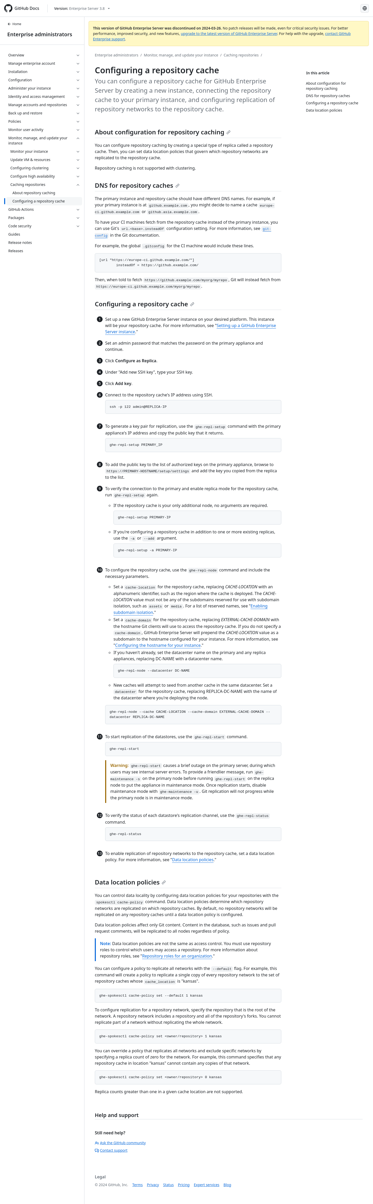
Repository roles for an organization (177, 956)
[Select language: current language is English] (365, 8)
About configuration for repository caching (163, 132)
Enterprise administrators (39, 34)
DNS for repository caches (137, 185)
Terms (137, 1184)
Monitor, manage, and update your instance (181, 55)
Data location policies (192, 859)
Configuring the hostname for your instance (158, 645)
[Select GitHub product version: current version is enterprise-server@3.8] (82, 8)
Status (168, 1184)
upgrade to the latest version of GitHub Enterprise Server (229, 33)
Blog (227, 1184)
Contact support (111, 1150)
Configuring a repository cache (144, 304)
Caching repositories (241, 55)
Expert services (206, 1184)
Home (14, 24)
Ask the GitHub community (120, 1142)
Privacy (153, 1184)
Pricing (184, 1184)
